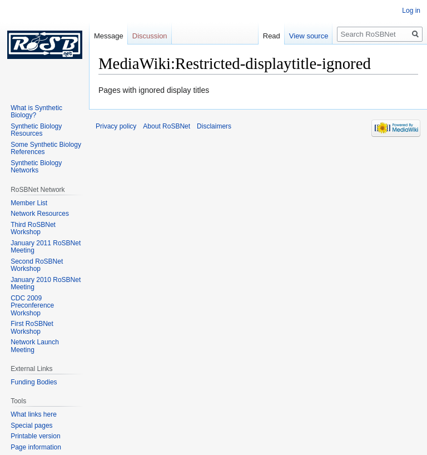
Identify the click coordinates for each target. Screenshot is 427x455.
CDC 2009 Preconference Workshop (32, 305)
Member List (29, 203)
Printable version (35, 436)
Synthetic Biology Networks (36, 167)
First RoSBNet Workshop (32, 327)
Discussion (149, 36)
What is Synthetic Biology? (36, 112)
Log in (411, 10)
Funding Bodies (34, 382)
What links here (34, 414)
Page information (36, 447)
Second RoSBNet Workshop (37, 265)
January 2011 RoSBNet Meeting (46, 247)
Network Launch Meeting (35, 346)
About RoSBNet (166, 126)
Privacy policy (116, 126)
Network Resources (40, 213)
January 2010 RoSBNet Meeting (46, 283)
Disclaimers (214, 126)
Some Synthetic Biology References (46, 148)
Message (108, 36)
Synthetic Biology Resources (36, 130)
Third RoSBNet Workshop (33, 228)
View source (309, 36)
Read (271, 36)
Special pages (31, 425)
